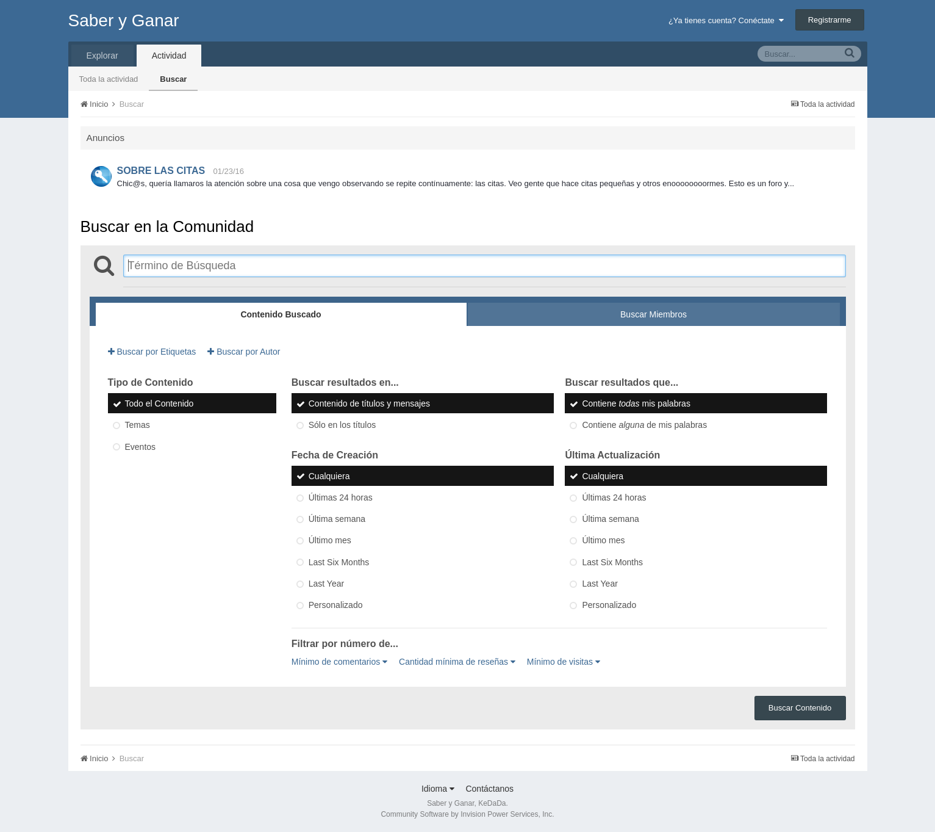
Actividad (169, 55)
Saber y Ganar (123, 20)
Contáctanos (489, 789)
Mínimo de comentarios (339, 662)
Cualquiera (329, 476)
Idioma (437, 789)
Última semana (337, 519)
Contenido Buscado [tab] (280, 314)
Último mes (330, 541)
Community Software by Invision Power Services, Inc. (467, 814)
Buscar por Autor (243, 351)
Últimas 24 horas (341, 497)
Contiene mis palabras (636, 403)
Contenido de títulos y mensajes (369, 403)
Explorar (102, 55)
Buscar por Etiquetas (152, 351)
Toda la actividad (108, 79)
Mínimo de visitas (563, 662)
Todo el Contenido (159, 403)
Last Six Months (339, 562)
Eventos (140, 447)
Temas (137, 425)
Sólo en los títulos (342, 425)
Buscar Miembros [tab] (653, 314)
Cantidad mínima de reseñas (457, 662)
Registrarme (829, 19)
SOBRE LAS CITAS (161, 170)
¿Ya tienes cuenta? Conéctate (726, 20)
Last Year (326, 583)
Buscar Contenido (799, 707)
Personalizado (336, 605)
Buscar (173, 79)
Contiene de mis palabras (644, 425)
